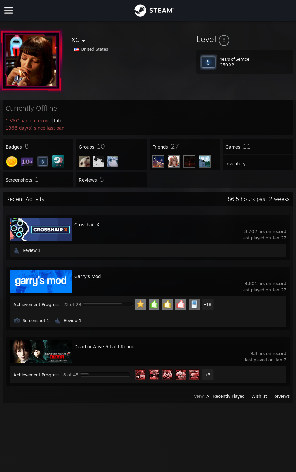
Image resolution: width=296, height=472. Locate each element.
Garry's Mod (87, 276)
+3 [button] (207, 374)
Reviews (281, 396)
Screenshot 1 (36, 320)
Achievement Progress (36, 304)
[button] (244, 39)
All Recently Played (225, 396)
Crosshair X (86, 224)
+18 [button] (207, 304)
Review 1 (31, 250)
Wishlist (259, 396)
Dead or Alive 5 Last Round (104, 346)
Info (58, 120)
